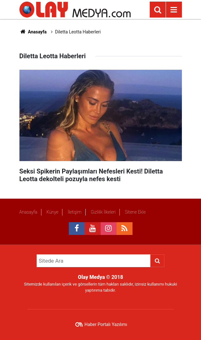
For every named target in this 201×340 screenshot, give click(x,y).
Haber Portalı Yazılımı (105, 324)
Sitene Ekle (135, 212)
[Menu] (174, 10)
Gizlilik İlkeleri (103, 212)
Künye (53, 212)
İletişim (74, 212)
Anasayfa (33, 31)
